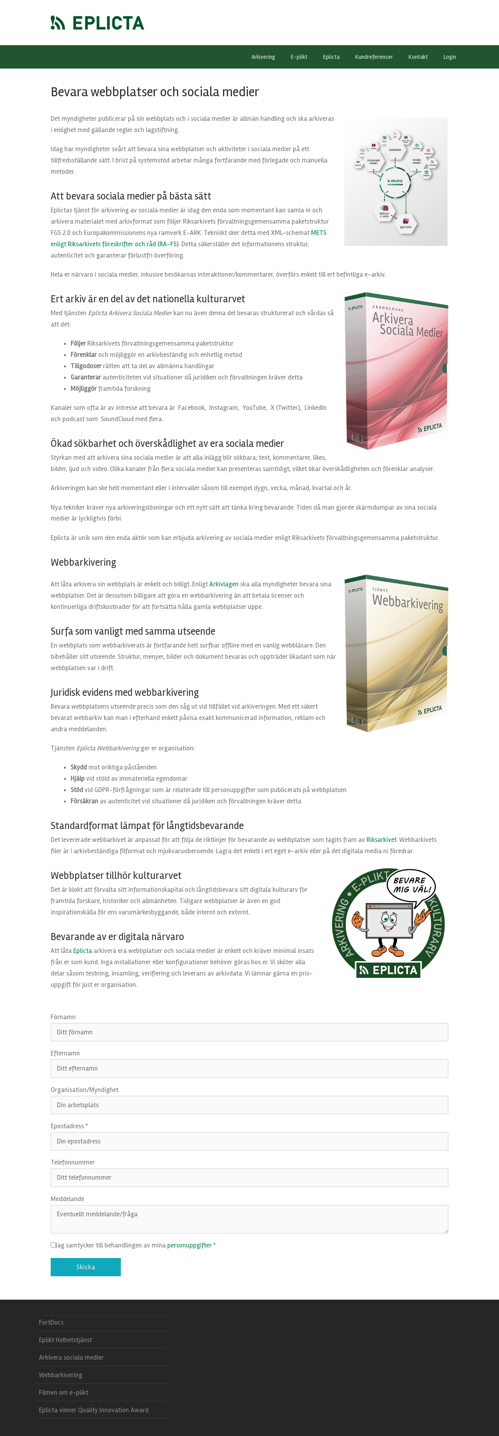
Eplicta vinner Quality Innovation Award (94, 1410)
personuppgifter (189, 1245)
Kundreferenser (374, 56)
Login (450, 56)
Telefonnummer (73, 1162)
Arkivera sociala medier (71, 1357)
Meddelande (67, 1199)
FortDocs (51, 1322)
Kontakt (418, 56)
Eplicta (335, 57)
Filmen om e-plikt (63, 1392)
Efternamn (65, 1053)
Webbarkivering (60, 1375)
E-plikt (303, 57)
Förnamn (63, 1017)
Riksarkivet (381, 840)
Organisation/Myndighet (85, 1090)
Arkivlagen (224, 584)
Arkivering (267, 57)
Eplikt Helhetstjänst (65, 1340)
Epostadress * (69, 1126)
